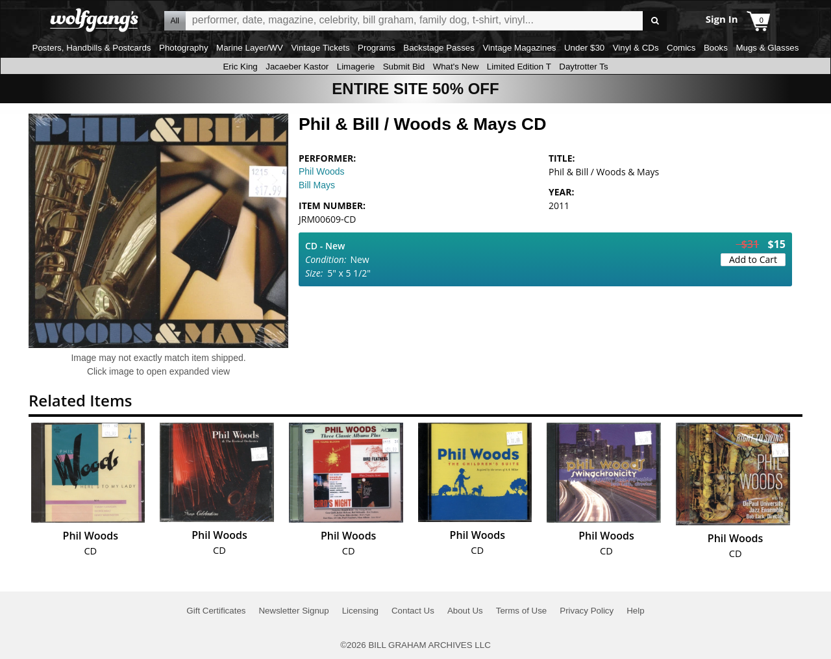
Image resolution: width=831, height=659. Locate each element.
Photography (183, 48)
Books (716, 48)
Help (635, 610)
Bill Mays (317, 185)
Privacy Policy (587, 610)
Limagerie (356, 66)
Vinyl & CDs (636, 48)
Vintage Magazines (519, 48)
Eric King (240, 66)
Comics (681, 48)
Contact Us (412, 610)
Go (655, 21)
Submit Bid (404, 66)
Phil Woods (322, 171)
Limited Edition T (519, 66)
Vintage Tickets (320, 48)
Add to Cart (753, 259)
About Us (465, 610)
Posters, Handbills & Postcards (91, 48)
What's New (456, 66)
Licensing (360, 610)
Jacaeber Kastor (297, 66)
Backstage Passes (439, 48)
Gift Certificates (215, 610)
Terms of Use (521, 610)
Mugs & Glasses (767, 48)
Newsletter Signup (293, 610)
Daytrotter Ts (583, 66)
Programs (376, 48)
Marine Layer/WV (249, 48)
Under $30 (584, 48)
